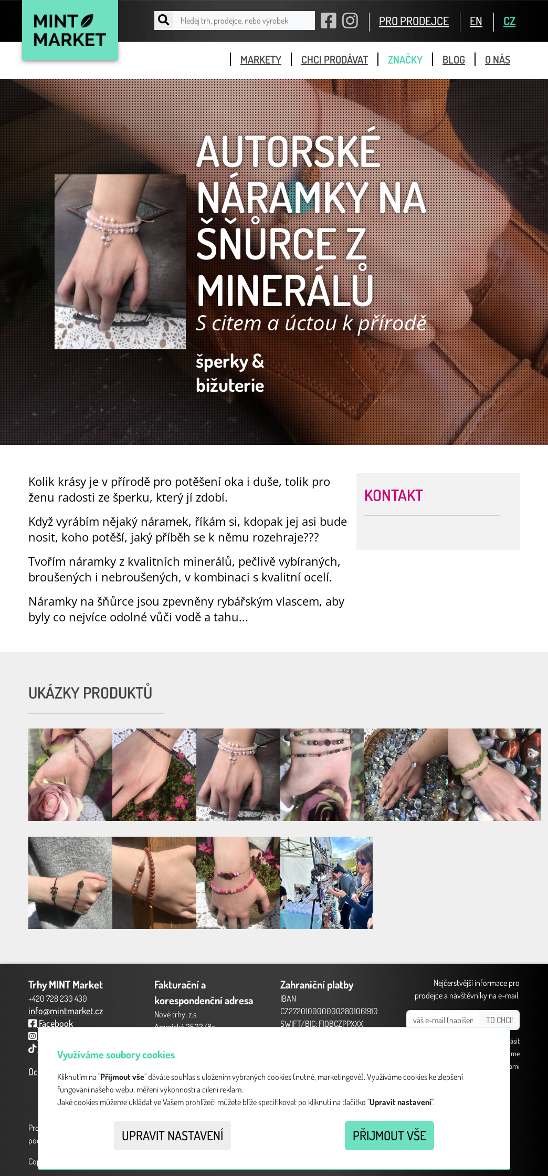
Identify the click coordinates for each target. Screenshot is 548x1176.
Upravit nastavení (172, 1135)
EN (476, 20)
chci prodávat (334, 59)
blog (453, 59)
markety (260, 59)
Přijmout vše (389, 1135)
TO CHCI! (499, 1020)
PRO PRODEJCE (414, 20)
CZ (509, 20)
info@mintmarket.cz (65, 1010)
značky (405, 59)
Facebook (50, 1023)
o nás (497, 59)
